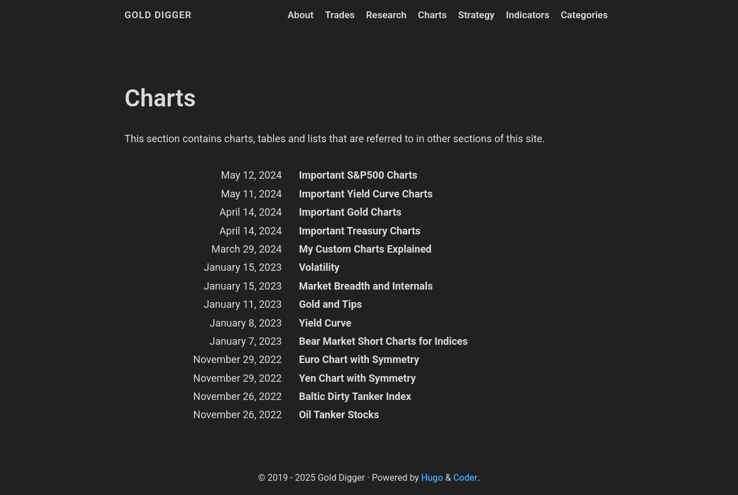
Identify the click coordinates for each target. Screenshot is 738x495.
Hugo (432, 477)
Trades (339, 14)
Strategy (476, 14)
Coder (465, 477)
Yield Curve (325, 323)
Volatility (319, 267)
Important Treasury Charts (360, 231)
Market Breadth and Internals (366, 286)
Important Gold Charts (350, 212)
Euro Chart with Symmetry (359, 359)
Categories (584, 14)
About (301, 14)
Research (386, 14)
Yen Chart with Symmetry (357, 378)
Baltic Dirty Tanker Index (355, 396)
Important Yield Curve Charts (366, 194)
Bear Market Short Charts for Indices (383, 341)
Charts (432, 14)
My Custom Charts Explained (365, 249)
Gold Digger (158, 14)
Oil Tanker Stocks (339, 414)
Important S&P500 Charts (358, 175)
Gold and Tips (330, 304)
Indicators (527, 14)
